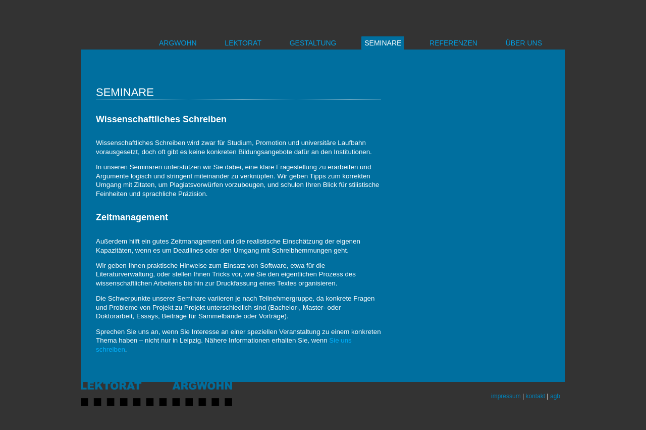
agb (555, 396)
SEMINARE (382, 43)
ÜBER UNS (524, 43)
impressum (506, 396)
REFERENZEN (453, 43)
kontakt (535, 396)
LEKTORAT (243, 43)
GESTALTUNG (313, 43)
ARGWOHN (178, 43)
